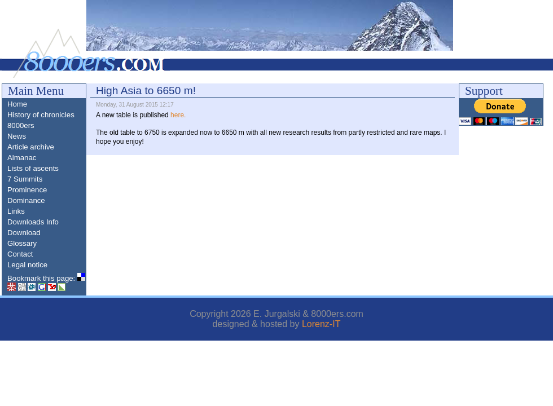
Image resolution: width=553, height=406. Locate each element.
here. (178, 115)
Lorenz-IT (321, 324)
